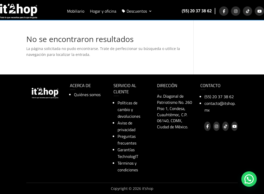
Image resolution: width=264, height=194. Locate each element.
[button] (249, 179)
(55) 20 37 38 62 (197, 11)
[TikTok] (247, 11)
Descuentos (137, 10)
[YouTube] (259, 11)
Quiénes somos (87, 94)
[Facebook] (223, 11)
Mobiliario (75, 10)
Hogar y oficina (103, 10)
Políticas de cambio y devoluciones (129, 109)
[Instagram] (235, 11)
